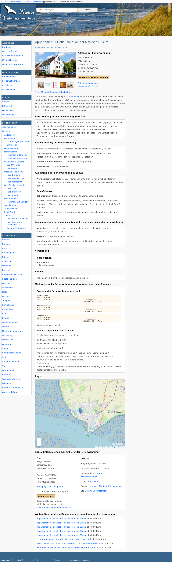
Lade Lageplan (79, 414)
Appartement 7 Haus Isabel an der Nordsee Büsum (61, 523)
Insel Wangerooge (16, 178)
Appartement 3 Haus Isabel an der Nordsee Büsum (61, 518)
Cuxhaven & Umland (14, 162)
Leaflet (98, 447)
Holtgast (6, 296)
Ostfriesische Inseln (14, 172)
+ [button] (39, 440)
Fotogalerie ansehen (88, 83)
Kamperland (8, 305)
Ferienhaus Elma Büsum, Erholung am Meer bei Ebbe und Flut (67, 547)
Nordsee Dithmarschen (110, 486)
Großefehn (7, 287)
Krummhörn (8, 309)
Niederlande (8, 115)
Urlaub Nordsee (10, 60)
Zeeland (8, 215)
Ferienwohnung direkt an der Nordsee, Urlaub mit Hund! (64, 539)
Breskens (6, 248)
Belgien (6, 101)
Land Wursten (13, 165)
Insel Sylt (11, 188)
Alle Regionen (9, 127)
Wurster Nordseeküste (13, 387)
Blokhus (6, 239)
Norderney (7, 335)
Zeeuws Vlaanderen (16, 228)
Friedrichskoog (9, 279)
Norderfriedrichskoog (12, 331)
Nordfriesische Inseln (14, 185)
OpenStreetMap (109, 447)
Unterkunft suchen (11, 51)
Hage (4, 292)
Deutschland (8, 110)
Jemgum (6, 300)
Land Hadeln (13, 168)
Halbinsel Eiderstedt (17, 155)
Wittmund (6, 383)
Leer (4, 313)
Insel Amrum (13, 195)
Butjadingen (8, 252)
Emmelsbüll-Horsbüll (12, 274)
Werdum (6, 374)
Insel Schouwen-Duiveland (15, 223)
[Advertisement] (149, 81)
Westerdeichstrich (11, 379)
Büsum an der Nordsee (96, 491)
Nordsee (6, 131)
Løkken (5, 318)
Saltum (5, 348)
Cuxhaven (7, 261)
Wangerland (8, 370)
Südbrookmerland (11, 361)
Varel (4, 366)
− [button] (39, 444)
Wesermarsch (11, 198)
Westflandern (10, 205)
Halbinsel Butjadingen (17, 202)
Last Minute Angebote (12, 55)
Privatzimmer (8, 89)
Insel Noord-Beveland (17, 218)
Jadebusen (9, 135)
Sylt (4, 357)
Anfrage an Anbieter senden (93, 77)
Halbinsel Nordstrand (17, 158)
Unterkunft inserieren (12, 64)
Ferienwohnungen (11, 81)
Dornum (6, 270)
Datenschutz (17, 560)
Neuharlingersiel (10, 322)
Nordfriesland (10, 152)
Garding (6, 283)
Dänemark (7, 106)
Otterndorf (7, 344)
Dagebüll (6, 265)
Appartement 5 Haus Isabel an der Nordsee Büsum (61, 531)
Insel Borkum (13, 175)
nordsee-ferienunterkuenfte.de (40, 560)
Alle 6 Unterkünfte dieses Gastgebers (53, 92)
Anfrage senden (46, 496)
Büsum (5, 257)
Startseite (7, 47)
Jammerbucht (10, 208)
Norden (5, 326)
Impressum (5, 560)
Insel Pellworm (14, 192)
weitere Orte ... (9, 392)
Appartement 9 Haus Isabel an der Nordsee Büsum (61, 535)
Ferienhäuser (8, 76)
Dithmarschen (11, 148)
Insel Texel (9, 212)
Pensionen (7, 85)
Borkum (6, 244)
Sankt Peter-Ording (11, 353)
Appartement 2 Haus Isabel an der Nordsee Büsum (61, 527)
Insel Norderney (14, 182)
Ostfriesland (10, 138)
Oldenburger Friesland (18, 141)
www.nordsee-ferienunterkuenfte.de (54, 507)
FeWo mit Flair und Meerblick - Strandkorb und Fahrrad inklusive (68, 543)
